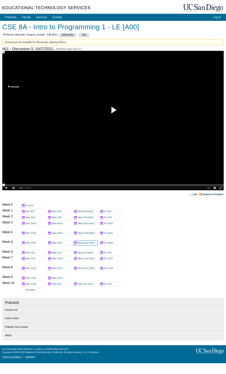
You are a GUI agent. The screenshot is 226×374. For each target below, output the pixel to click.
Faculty (26, 17)
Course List (11, 309)
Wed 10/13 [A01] (88, 224)
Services (41, 17)
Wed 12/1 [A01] (88, 284)
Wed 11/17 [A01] (88, 269)
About (8, 335)
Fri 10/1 (114, 211)
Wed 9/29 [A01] (88, 211)
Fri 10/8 (114, 217)
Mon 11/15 (36, 268)
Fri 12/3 (114, 284)
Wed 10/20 (62, 233)
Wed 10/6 (62, 217)
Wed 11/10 (62, 258)
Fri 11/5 (114, 253)
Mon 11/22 (36, 278)
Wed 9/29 (62, 211)
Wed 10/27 (62, 243)
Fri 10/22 (114, 233)
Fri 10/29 (114, 243)
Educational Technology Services (46, 7)
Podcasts (11, 17)
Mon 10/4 (36, 217)
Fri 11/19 (114, 268)
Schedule (30, 290)
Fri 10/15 (114, 223)
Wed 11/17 (62, 268)
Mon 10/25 (36, 243)
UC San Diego (203, 8)
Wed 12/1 (62, 284)
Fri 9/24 (36, 206)
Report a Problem (213, 194)
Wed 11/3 (62, 253)
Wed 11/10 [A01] (88, 259)
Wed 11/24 (62, 278)
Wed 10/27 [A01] (87, 244)
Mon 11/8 (36, 258)
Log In (217, 17)
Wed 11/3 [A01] (88, 253)
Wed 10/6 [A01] (88, 217)
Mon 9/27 (36, 211)
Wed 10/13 (62, 223)
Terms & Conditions (12, 357)
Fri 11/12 (114, 258)
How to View (12, 318)
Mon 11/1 (36, 253)
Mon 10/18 (36, 233)
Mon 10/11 (36, 223)
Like (195, 194)
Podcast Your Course (16, 326)
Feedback (30, 357)
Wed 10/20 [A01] (88, 234)
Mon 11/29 (36, 284)
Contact (57, 17)
